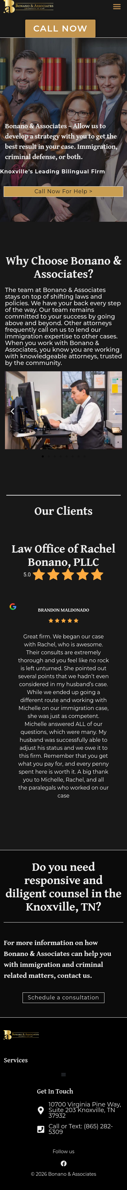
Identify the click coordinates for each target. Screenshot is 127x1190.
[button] (117, 6)
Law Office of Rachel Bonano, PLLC (63, 555)
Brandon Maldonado (63, 609)
